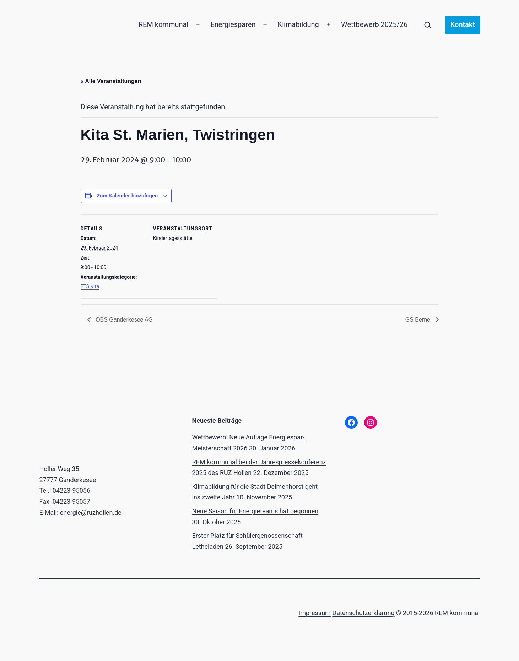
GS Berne (418, 320)
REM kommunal (164, 24)
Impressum (314, 613)
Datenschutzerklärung (363, 613)
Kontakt (462, 24)
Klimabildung (298, 24)
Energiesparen (232, 24)
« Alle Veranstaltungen (111, 81)
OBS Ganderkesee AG (123, 320)
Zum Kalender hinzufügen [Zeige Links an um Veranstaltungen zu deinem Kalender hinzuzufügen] (127, 195)
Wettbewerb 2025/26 (374, 24)
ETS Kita (90, 286)
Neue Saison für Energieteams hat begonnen (255, 511)
